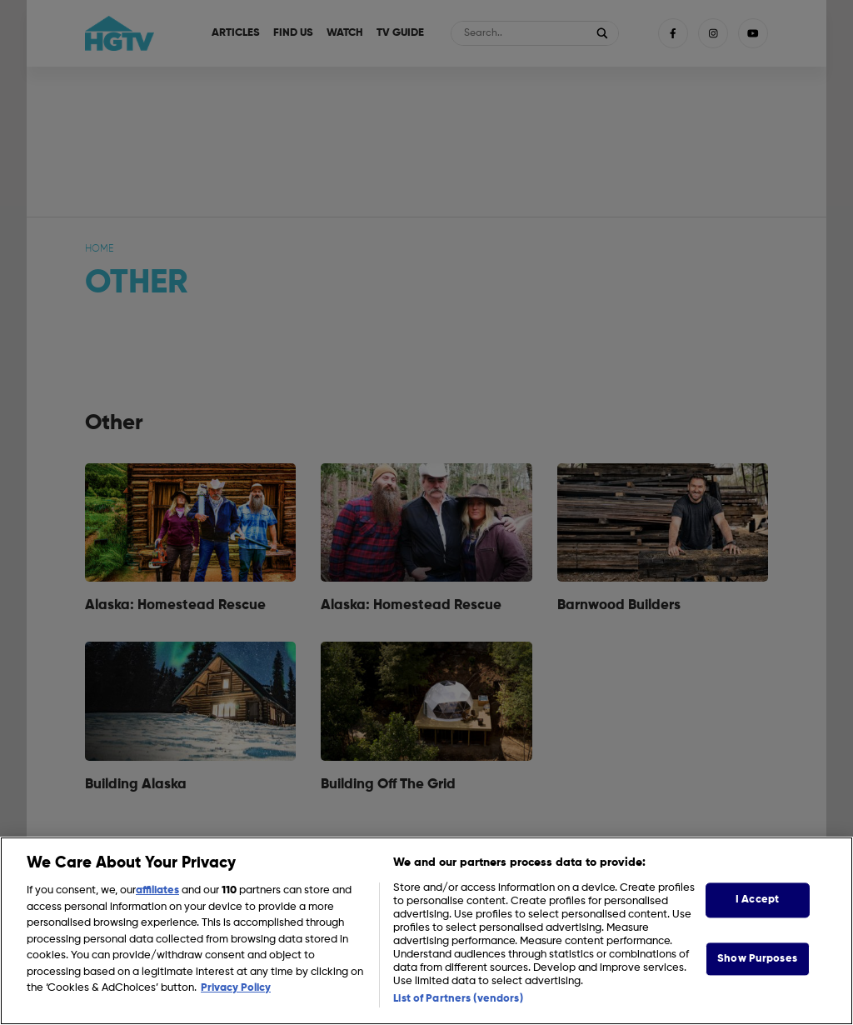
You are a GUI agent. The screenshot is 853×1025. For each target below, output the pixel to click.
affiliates (157, 890)
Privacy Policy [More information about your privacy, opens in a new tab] (236, 987)
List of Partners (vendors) (457, 998)
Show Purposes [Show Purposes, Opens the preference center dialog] (757, 958)
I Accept (757, 899)
